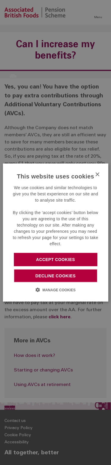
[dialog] (55, 233)
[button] (55, 289)
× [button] (97, 175)
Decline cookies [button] (56, 275)
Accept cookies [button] (55, 259)
